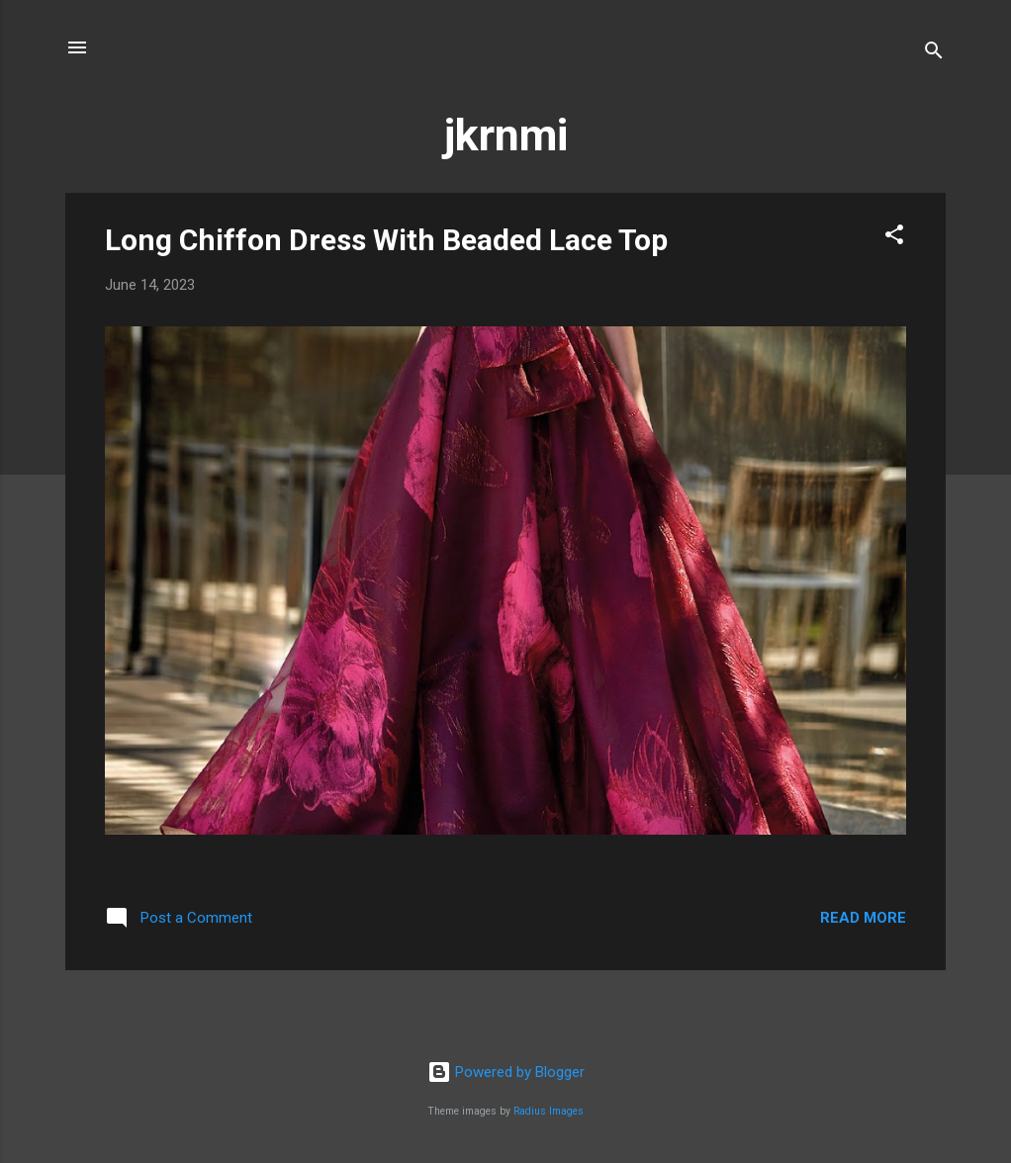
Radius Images (548, 1111)
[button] (894, 238)
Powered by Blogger (506, 1072)
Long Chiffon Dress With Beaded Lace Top (386, 240)
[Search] (934, 54)
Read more (863, 918)
